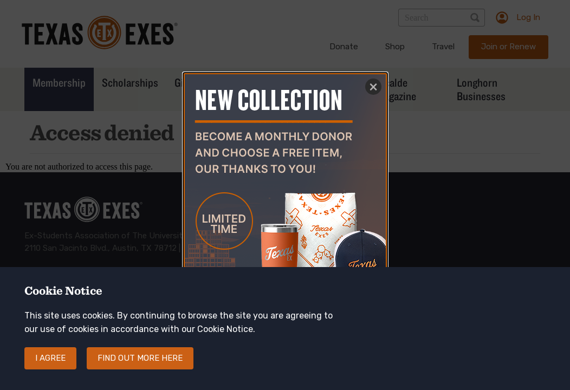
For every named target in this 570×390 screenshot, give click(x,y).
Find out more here (140, 368)
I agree (50, 368)
